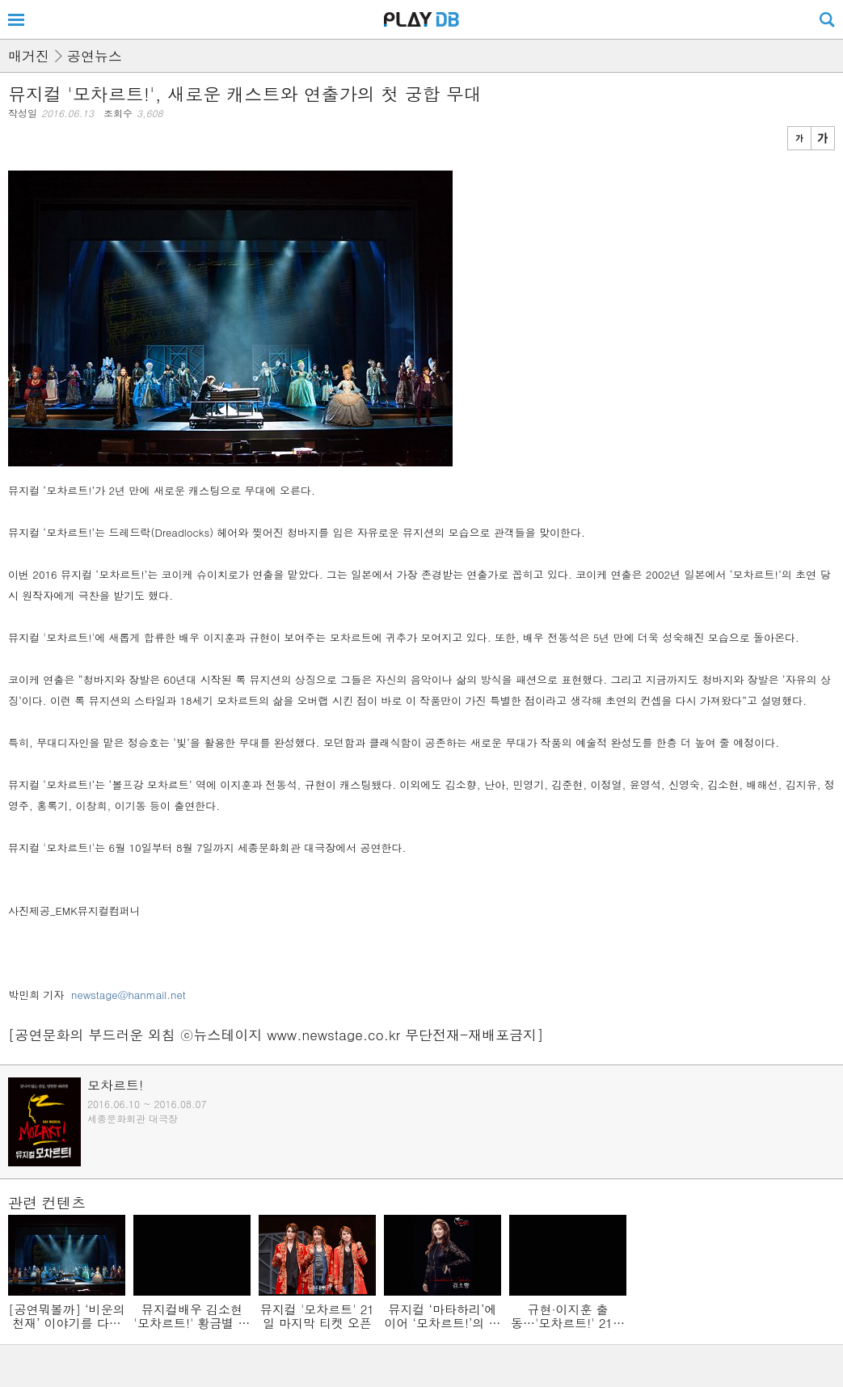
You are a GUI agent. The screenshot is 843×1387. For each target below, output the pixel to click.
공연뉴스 (94, 55)
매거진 (28, 55)
